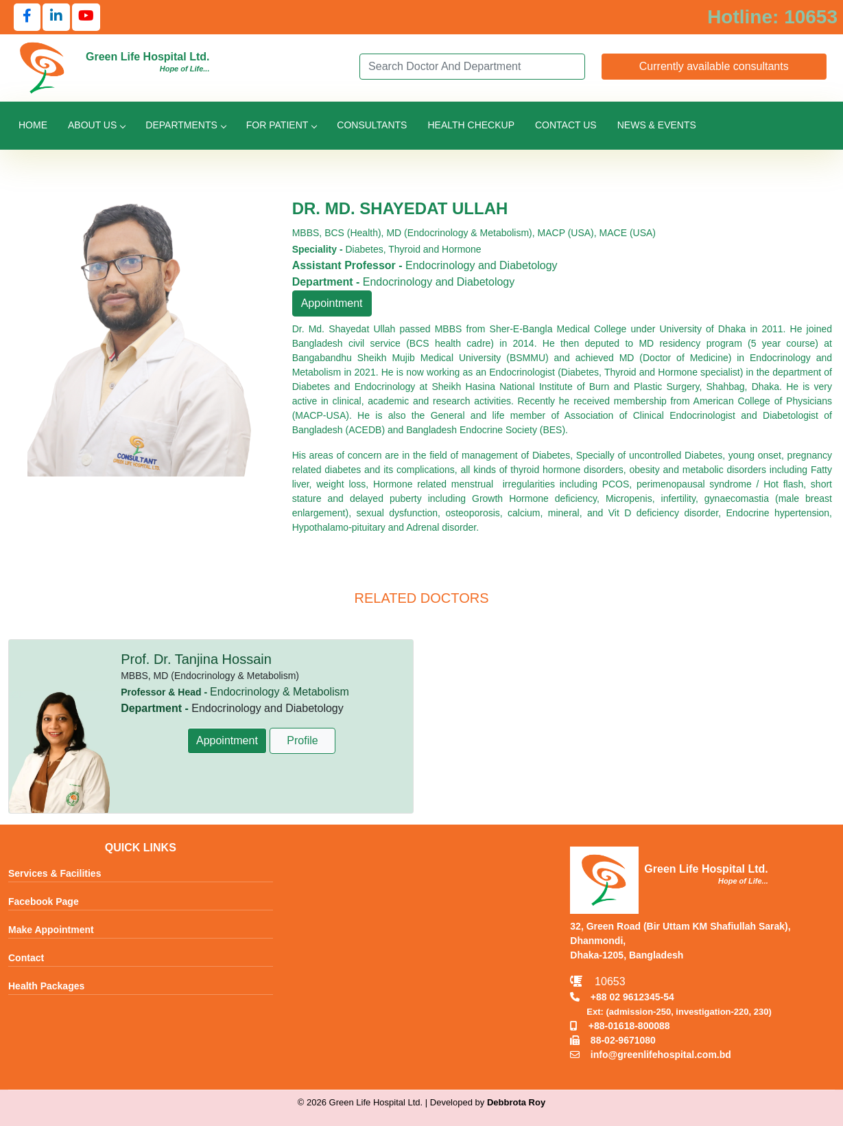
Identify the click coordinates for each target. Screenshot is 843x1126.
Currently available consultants (714, 66)
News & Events (656, 124)
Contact (26, 957)
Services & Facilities (54, 873)
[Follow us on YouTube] (86, 17)
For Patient (281, 124)
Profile (302, 740)
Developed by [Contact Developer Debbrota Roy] (487, 1102)
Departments (185, 124)
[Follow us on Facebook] (27, 17)
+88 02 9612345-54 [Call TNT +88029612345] (622, 996)
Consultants (372, 124)
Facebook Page (43, 901)
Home (33, 124)
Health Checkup (470, 124)
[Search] (471, 67)
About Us (96, 124)
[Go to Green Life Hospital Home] (42, 67)
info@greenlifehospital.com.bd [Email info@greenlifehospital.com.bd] (650, 1054)
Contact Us (566, 124)
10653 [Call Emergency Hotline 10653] (597, 981)
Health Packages (46, 985)
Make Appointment (51, 929)
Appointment (332, 303)
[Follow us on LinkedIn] (56, 17)
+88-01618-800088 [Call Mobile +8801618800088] (619, 1025)
